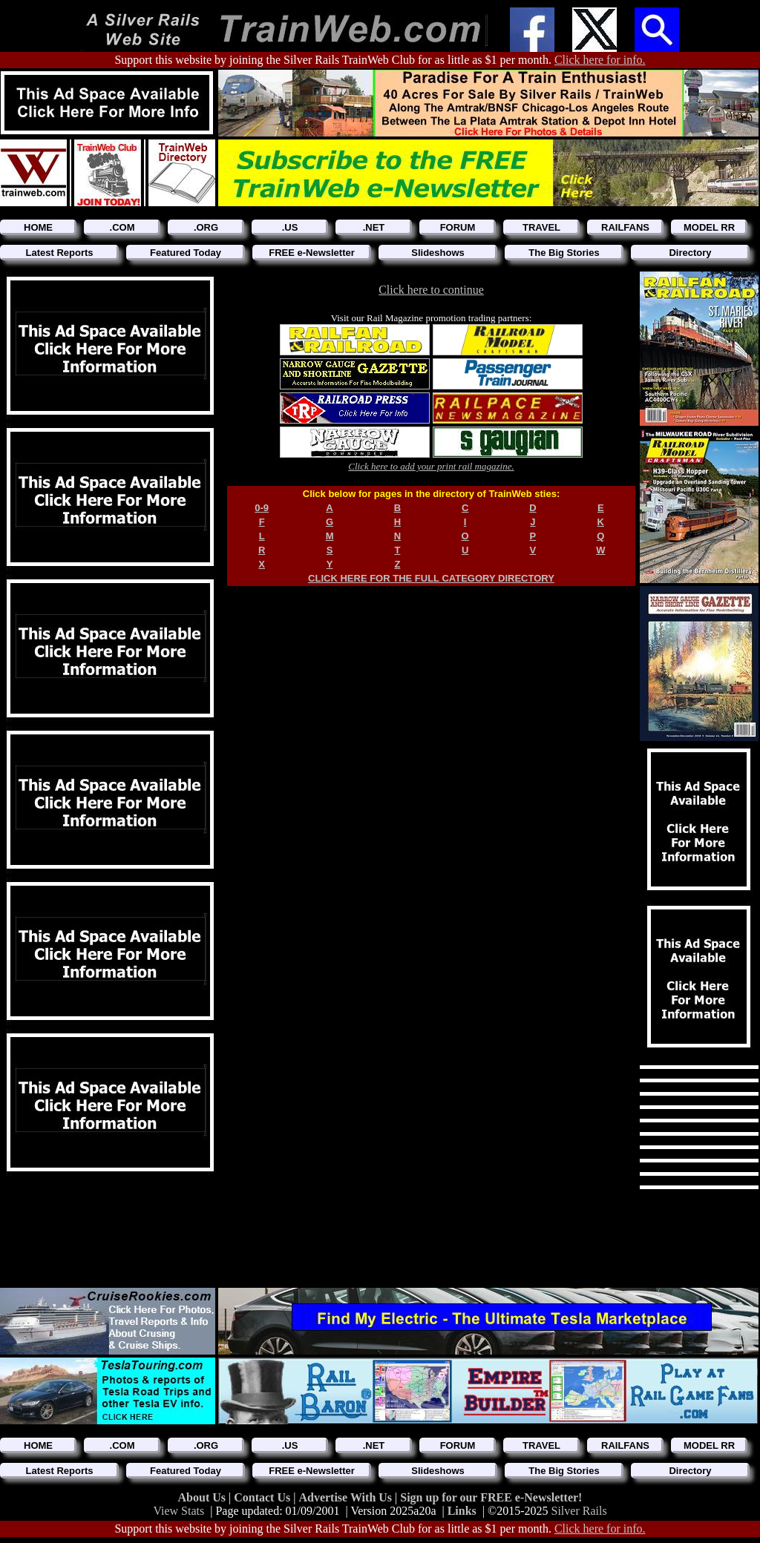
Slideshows (438, 252)
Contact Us (263, 1497)
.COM (122, 227)
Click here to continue (431, 289)
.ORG (206, 227)
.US (290, 227)
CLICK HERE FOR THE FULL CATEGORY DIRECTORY (431, 578)
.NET (374, 227)
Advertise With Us (346, 1497)
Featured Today (185, 252)
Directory (690, 252)
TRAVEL (541, 227)
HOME (38, 227)
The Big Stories (563, 252)
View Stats (178, 1510)
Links (462, 1510)
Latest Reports (59, 252)
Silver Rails (579, 1510)
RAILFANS (625, 227)
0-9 (262, 507)
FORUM (458, 227)
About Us (203, 1497)
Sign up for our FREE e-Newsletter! (491, 1497)
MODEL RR (709, 227)
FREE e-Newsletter (312, 252)
